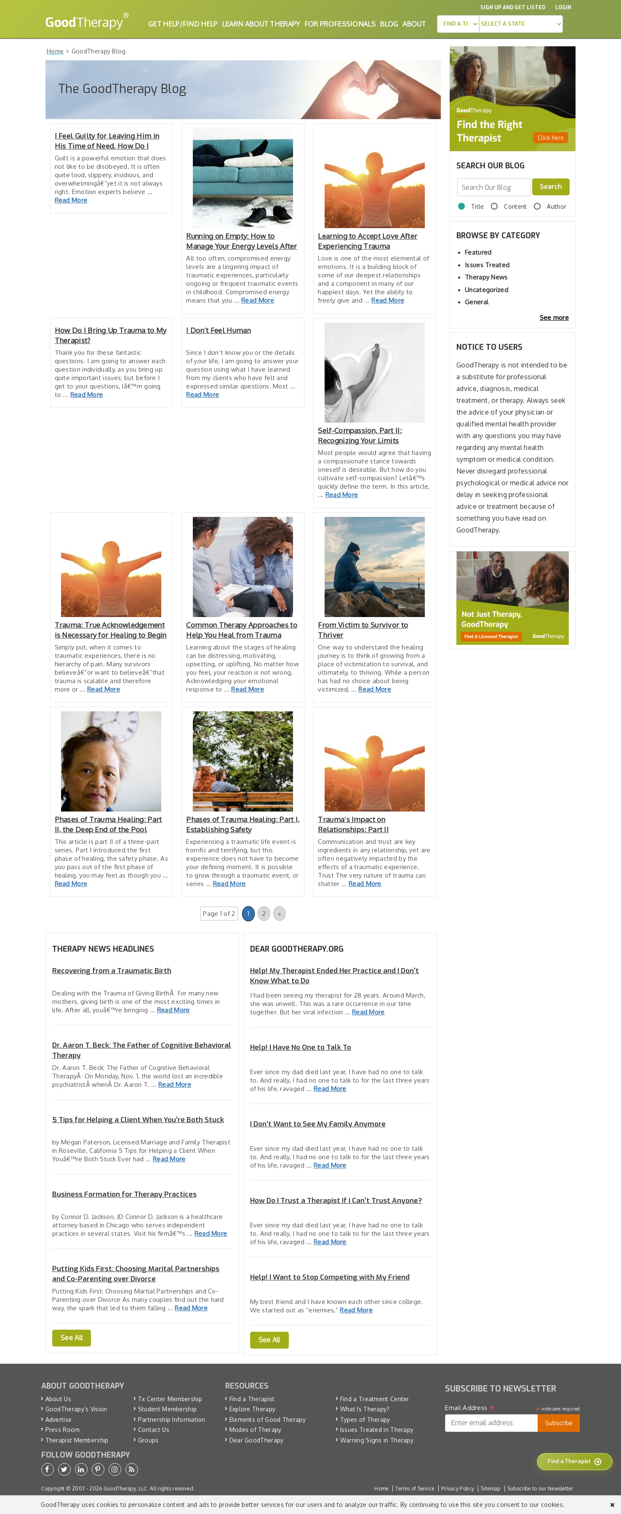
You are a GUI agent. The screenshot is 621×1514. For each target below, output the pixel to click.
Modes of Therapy (255, 1429)
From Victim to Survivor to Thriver (363, 629)
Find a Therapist (252, 1398)
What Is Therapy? (365, 1409)
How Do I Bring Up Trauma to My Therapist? (111, 335)
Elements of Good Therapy (267, 1419)
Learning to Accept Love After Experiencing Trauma (367, 240)
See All (72, 1337)
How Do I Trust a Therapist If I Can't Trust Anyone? (336, 1200)
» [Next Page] (279, 914)
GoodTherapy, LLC (125, 1488)
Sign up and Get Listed (512, 7)
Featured (478, 252)
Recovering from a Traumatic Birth (111, 971)
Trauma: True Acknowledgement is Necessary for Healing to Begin (111, 629)
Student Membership (167, 1409)
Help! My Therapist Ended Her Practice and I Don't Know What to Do (334, 976)
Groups (148, 1440)
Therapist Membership (77, 1440)
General (476, 302)
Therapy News (486, 277)
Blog (389, 24)
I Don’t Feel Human (218, 330)
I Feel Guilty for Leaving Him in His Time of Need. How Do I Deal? (107, 141)
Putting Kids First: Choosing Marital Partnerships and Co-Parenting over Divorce (135, 1274)
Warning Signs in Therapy (376, 1440)
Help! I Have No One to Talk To (300, 1047)
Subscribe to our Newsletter (540, 1488)
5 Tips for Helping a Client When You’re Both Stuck (138, 1120)
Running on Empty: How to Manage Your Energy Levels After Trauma (241, 241)
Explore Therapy (252, 1409)
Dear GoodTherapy (256, 1440)
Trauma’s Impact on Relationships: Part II (353, 824)
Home (381, 1488)
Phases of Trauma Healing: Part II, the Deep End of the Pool (108, 824)
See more (554, 318)
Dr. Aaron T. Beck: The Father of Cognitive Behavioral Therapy (141, 1050)
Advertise (58, 1419)
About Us (58, 1398)
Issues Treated (487, 265)
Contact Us (153, 1429)
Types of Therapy (365, 1419)
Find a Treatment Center (374, 1398)
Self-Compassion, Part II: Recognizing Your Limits (360, 435)
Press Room (62, 1429)
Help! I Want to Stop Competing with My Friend (330, 1277)
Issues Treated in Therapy (377, 1429)
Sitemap (490, 1488)
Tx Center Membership (170, 1398)
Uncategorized (486, 290)
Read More (71, 200)
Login (563, 7)
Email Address (469, 1407)
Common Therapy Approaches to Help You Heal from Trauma (241, 629)
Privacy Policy (457, 1488)
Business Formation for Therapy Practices (124, 1194)
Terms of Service (414, 1488)
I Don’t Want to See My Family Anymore (318, 1124)
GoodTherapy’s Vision (76, 1409)
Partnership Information (171, 1419)
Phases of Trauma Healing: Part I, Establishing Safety (242, 824)
